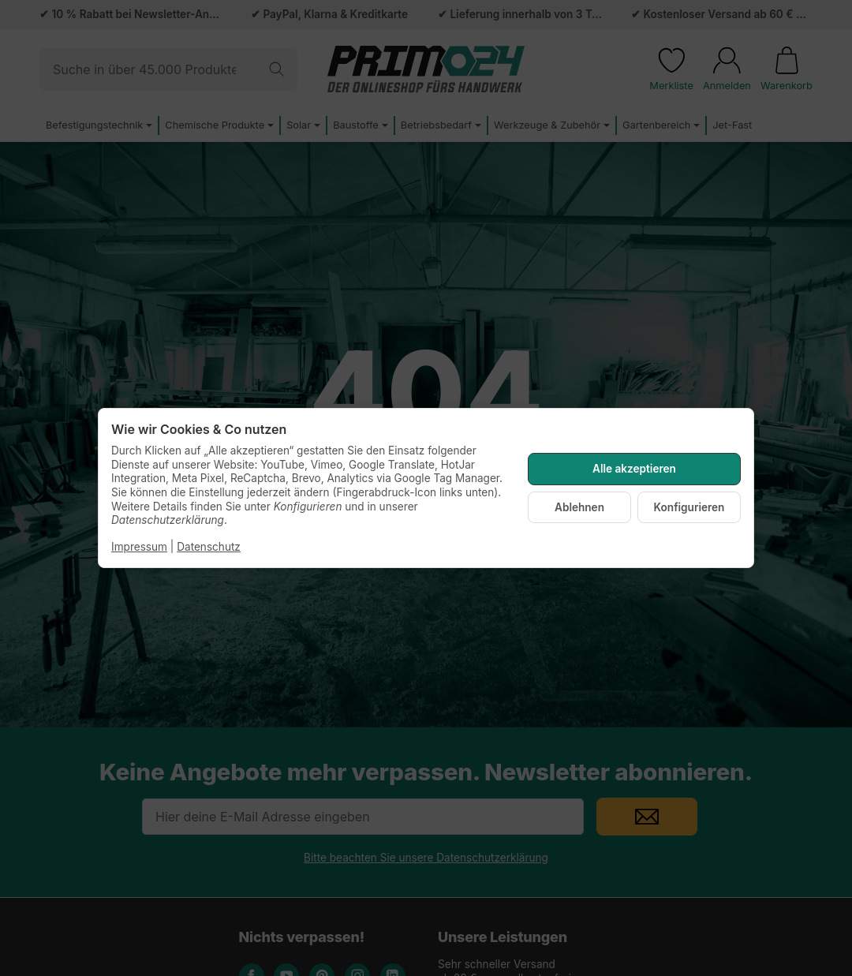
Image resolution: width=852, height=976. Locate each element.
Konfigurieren (689, 507)
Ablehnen (579, 507)
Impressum (139, 546)
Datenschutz (209, 546)
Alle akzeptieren (634, 468)
